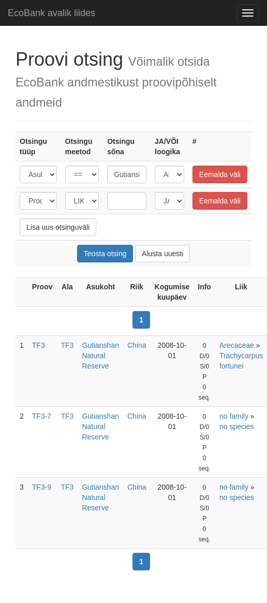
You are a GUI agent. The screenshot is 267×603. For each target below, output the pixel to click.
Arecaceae (236, 345)
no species (236, 426)
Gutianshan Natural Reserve (100, 355)
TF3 (38, 345)
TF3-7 (41, 416)
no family (233, 416)
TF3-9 (41, 487)
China (136, 345)
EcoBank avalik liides (51, 13)
